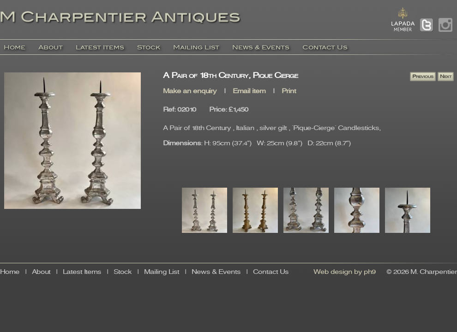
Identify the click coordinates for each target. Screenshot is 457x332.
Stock (148, 47)
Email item (249, 92)
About (50, 47)
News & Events (260, 47)
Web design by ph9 (344, 272)
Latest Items (100, 47)
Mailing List (196, 47)
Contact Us (325, 47)
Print (289, 92)
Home (14, 47)
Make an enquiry (189, 92)
